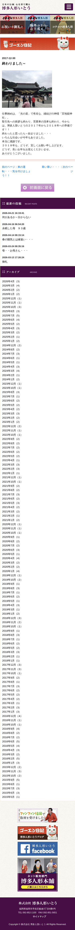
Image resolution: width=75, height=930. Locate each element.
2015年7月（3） (11, 788)
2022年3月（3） (11, 464)
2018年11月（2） (12, 622)
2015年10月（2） (12, 775)
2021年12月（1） (12, 477)
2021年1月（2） (11, 520)
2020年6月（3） (11, 549)
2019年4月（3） (11, 605)
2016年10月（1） (12, 724)
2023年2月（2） (11, 417)
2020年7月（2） (11, 545)
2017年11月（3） (12, 669)
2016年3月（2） (11, 754)
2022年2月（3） (11, 468)
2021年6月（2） (11, 498)
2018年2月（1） (11, 656)
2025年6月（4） (11, 319)
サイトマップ (39, 916)
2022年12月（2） (12, 426)
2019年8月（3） (11, 588)
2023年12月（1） (12, 383)
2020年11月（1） (12, 528)
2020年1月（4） (11, 571)
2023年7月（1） (11, 396)
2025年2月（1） (11, 336)
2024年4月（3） (11, 366)
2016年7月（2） (11, 737)
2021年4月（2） (11, 507)
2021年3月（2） (11, 511)
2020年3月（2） (11, 562)
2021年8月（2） (11, 490)
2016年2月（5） (11, 758)
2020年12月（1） (12, 524)
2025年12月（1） (12, 298)
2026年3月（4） (11, 285)
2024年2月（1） (11, 375)
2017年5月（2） (11, 694)
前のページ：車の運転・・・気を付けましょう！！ (16, 171)
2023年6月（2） (11, 400)
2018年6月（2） (11, 643)
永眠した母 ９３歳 (14, 228)
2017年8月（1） (11, 681)
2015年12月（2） (12, 767)
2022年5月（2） (11, 456)
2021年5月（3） (11, 502)
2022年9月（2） (11, 438)
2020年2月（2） (11, 566)
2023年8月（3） (11, 392)
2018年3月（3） (11, 652)
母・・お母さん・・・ (15, 250)
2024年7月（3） (11, 353)
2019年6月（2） (11, 596)
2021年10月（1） (12, 481)
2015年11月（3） (12, 771)
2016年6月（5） (11, 741)
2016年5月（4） (11, 745)
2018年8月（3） (11, 634)
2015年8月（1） (11, 784)
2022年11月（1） (12, 430)
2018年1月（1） (11, 660)
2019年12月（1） (12, 575)
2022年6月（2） (11, 451)
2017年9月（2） (11, 677)
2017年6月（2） (11, 690)
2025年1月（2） (11, 340)
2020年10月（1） (12, 532)
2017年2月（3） (11, 707)
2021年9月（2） (11, 485)
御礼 (4, 261)
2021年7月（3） (11, 494)
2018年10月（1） (12, 626)
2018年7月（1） (11, 639)
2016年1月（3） (11, 762)
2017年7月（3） (11, 686)
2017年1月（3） (11, 711)
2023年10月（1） (12, 387)
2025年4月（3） (11, 328)
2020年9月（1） (11, 536)
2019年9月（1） (11, 583)
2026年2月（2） (11, 289)
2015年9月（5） (11, 779)
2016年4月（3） (11, 750)
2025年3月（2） (11, 332)
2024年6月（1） (11, 358)
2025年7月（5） (11, 315)
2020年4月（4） (11, 558)
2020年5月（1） (11, 554)
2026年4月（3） (11, 281)
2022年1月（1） (11, 473)
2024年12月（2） (12, 345)
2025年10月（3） (12, 306)
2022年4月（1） (11, 460)
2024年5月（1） (11, 362)
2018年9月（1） (11, 630)
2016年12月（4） (12, 716)
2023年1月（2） (11, 421)
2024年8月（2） (11, 349)
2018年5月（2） (11, 647)
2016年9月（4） (11, 728)
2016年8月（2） (11, 732)
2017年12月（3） (12, 664)
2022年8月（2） (11, 443)
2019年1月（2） (11, 613)
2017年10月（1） (12, 673)
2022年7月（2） (11, 447)
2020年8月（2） (11, 541)
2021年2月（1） (11, 515)
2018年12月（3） (12, 618)
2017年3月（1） (11, 703)
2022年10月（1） (12, 434)
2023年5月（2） (11, 404)
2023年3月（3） (11, 413)
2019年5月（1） (11, 600)
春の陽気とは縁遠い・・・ (17, 239)
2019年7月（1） (11, 592)
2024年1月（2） (11, 379)
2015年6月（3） (11, 792)
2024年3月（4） (11, 370)
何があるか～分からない (16, 217)
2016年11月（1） (12, 720)
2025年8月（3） (11, 311)
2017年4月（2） (11, 698)
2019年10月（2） (12, 579)
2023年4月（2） (11, 409)
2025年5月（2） (11, 323)
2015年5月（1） (11, 796)
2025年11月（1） (12, 302)
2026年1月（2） (11, 294)
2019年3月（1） (11, 609)
